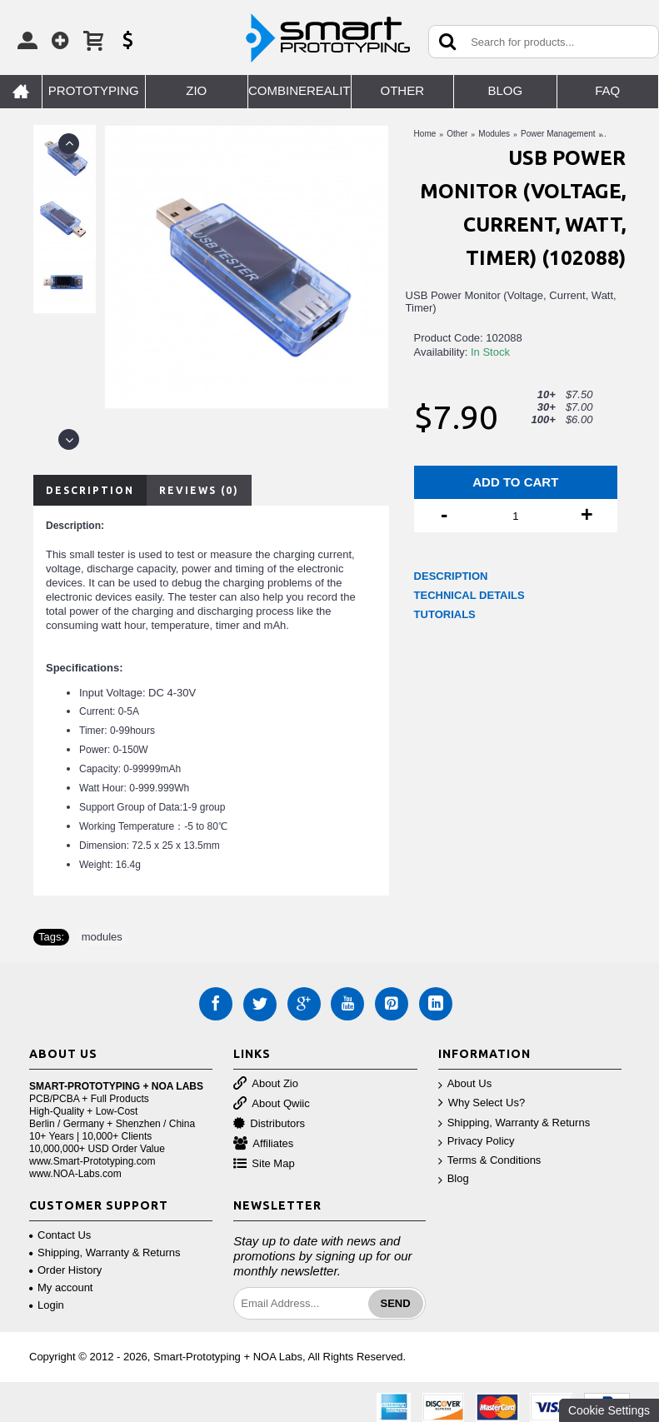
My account (60, 1287)
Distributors (269, 1124)
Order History (65, 1270)
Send (396, 1303)
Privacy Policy (476, 1142)
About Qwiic (271, 1104)
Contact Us (60, 1235)
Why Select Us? (481, 1103)
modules (102, 937)
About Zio (265, 1084)
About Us (465, 1084)
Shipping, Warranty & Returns (514, 1123)
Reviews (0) (199, 490)
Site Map (263, 1164)
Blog (453, 1179)
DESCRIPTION (451, 576)
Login (46, 1305)
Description (90, 490)
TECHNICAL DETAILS (469, 595)
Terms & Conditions (490, 1161)
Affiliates (263, 1144)
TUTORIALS (445, 614)
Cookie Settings (609, 1410)
